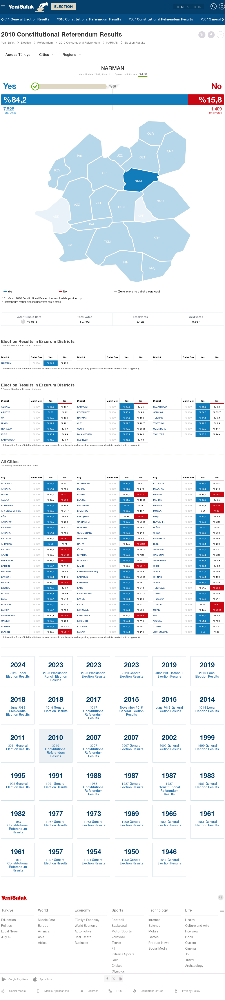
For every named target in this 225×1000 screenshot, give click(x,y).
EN (182, 7)
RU (199, 7)
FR (194, 7)
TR (177, 7)
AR (188, 7)
